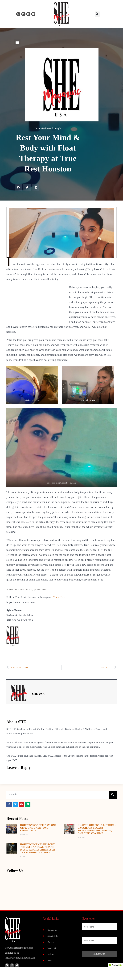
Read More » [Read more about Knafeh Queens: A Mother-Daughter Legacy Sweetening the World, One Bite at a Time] (82, 838)
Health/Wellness (43, 128)
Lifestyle (56, 128)
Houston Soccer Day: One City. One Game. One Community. (38, 828)
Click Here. (59, 597)
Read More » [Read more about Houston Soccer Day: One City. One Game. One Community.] (24, 835)
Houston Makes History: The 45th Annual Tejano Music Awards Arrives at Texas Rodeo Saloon (38, 848)
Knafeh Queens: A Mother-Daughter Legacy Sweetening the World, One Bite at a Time (97, 829)
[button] (97, 14)
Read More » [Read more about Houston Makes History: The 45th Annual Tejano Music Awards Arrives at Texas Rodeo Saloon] (24, 857)
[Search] (113, 795)
